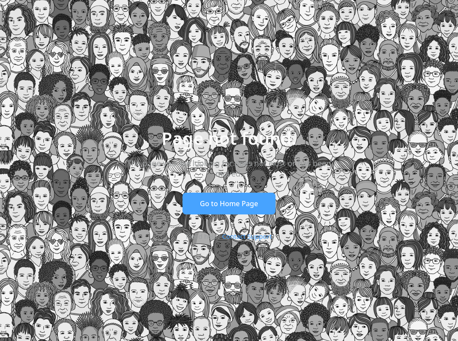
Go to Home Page (229, 203)
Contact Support (247, 236)
